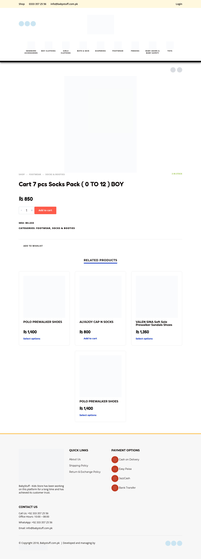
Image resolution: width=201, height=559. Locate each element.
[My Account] (170, 23)
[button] (160, 23)
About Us (75, 459)
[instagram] (27, 23)
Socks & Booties (55, 174)
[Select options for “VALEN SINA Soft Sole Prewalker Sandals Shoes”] (150, 339)
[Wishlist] (89, 245)
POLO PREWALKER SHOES (42, 322)
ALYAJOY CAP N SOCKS (96, 322)
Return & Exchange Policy (84, 471)
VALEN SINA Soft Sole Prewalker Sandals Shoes (154, 323)
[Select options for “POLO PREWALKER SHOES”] (38, 339)
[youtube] (33, 23)
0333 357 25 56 (37, 4)
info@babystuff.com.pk (64, 4)
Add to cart (45, 210)
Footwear (35, 174)
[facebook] (21, 23)
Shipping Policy (78, 465)
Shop (22, 4)
